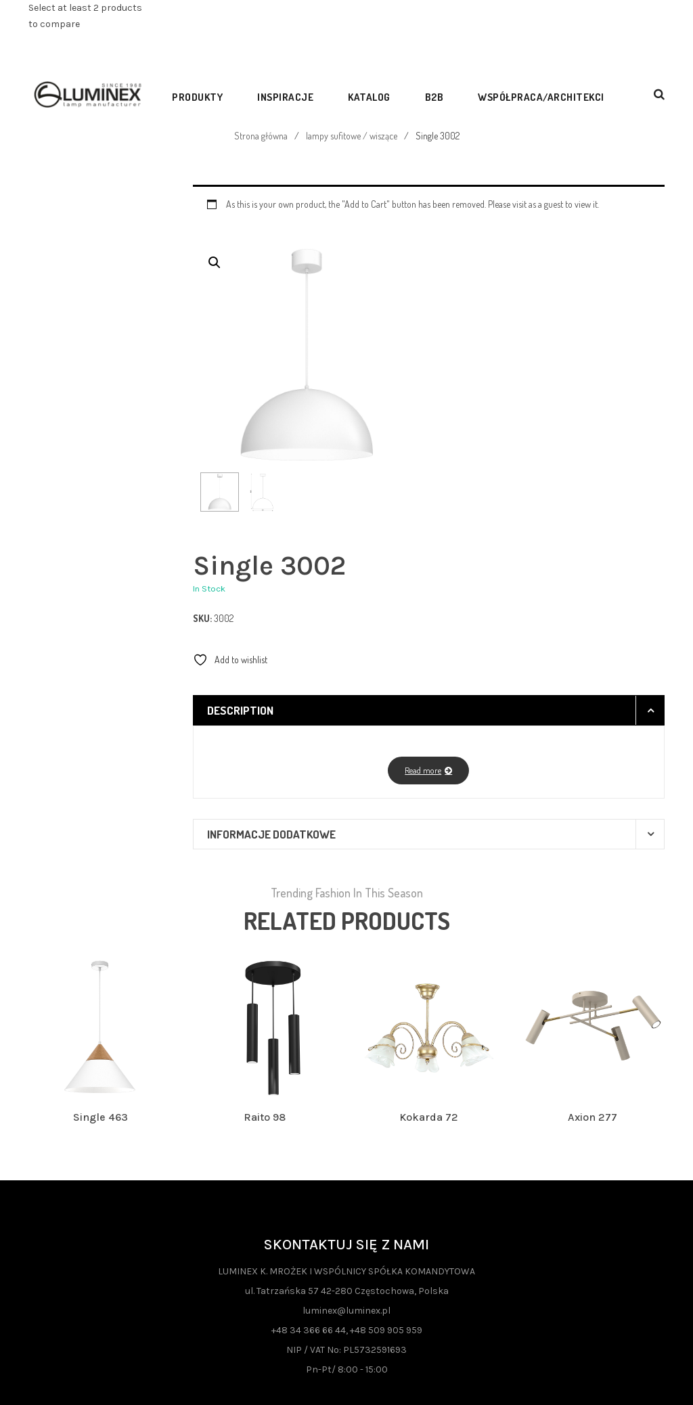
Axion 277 (592, 972)
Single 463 (100, 972)
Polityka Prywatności (100, 1333)
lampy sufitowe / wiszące (351, 135)
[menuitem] (201, 94)
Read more (423, 626)
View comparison (76, 49)
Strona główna (261, 135)
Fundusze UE (100, 1306)
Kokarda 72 (428, 972)
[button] (214, 262)
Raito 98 (265, 972)
